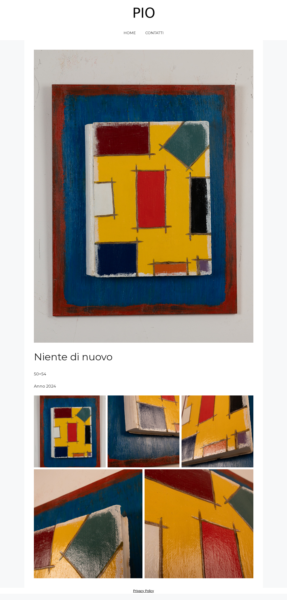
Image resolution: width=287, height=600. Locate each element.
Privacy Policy (143, 591)
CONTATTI (154, 33)
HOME (130, 33)
